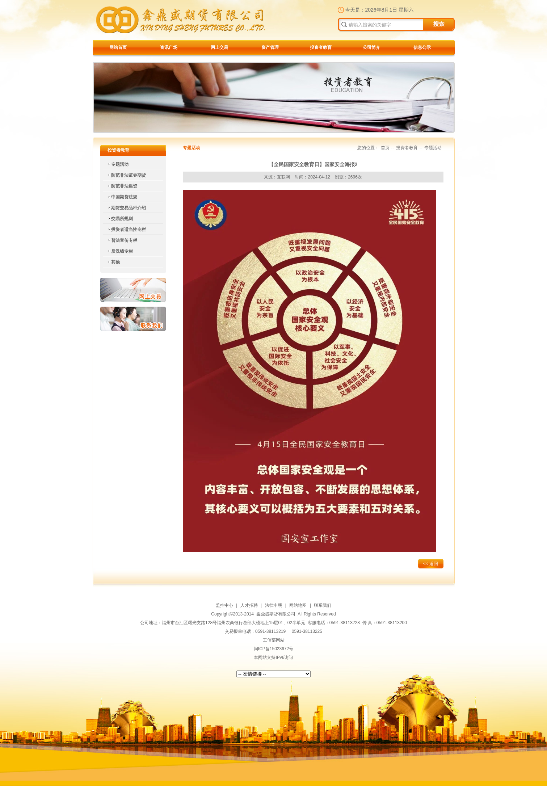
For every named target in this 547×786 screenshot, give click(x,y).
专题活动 (433, 147)
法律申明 (273, 605)
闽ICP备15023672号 (273, 648)
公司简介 (371, 47)
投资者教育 (321, 47)
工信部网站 (274, 640)
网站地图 (298, 605)
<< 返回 (430, 563)
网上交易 (219, 47)
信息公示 (422, 47)
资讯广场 (168, 47)
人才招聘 (249, 605)
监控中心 (224, 605)
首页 (385, 147)
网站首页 (118, 47)
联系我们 (133, 319)
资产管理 (270, 47)
